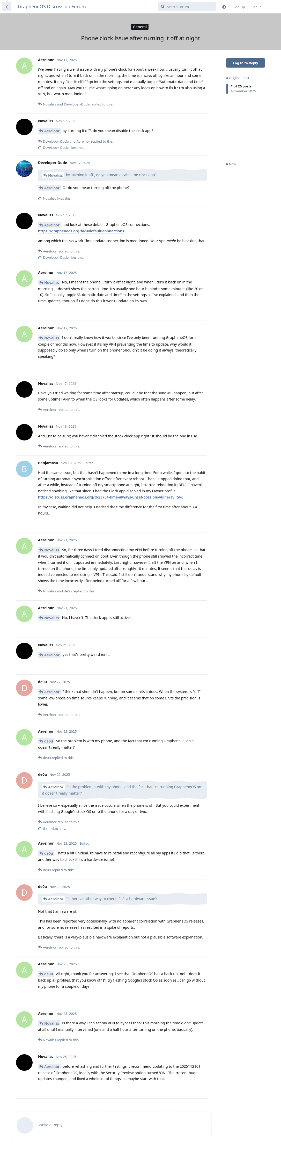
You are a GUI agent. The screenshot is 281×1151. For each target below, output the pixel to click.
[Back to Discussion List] (6, 6)
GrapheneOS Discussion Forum (52, 6)
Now (231, 164)
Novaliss (55, 175)
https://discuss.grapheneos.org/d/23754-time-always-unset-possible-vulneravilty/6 (110, 497)
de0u (48, 741)
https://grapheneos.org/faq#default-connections (81, 230)
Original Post (237, 77)
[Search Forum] (187, 6)
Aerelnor (52, 130)
